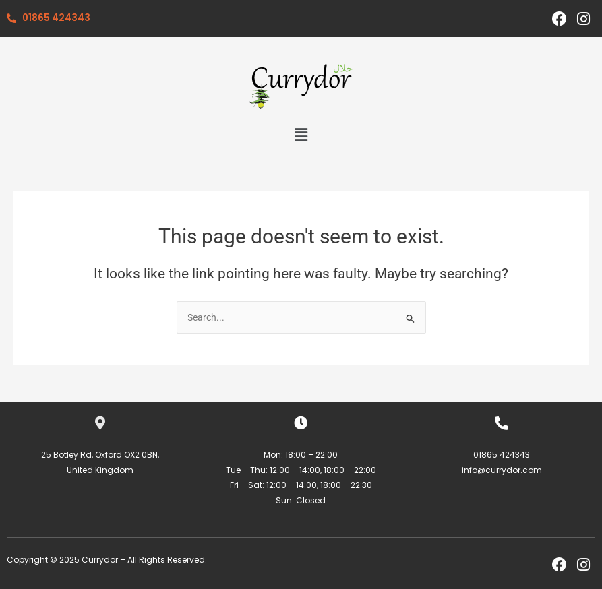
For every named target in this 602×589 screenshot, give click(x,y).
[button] (300, 135)
